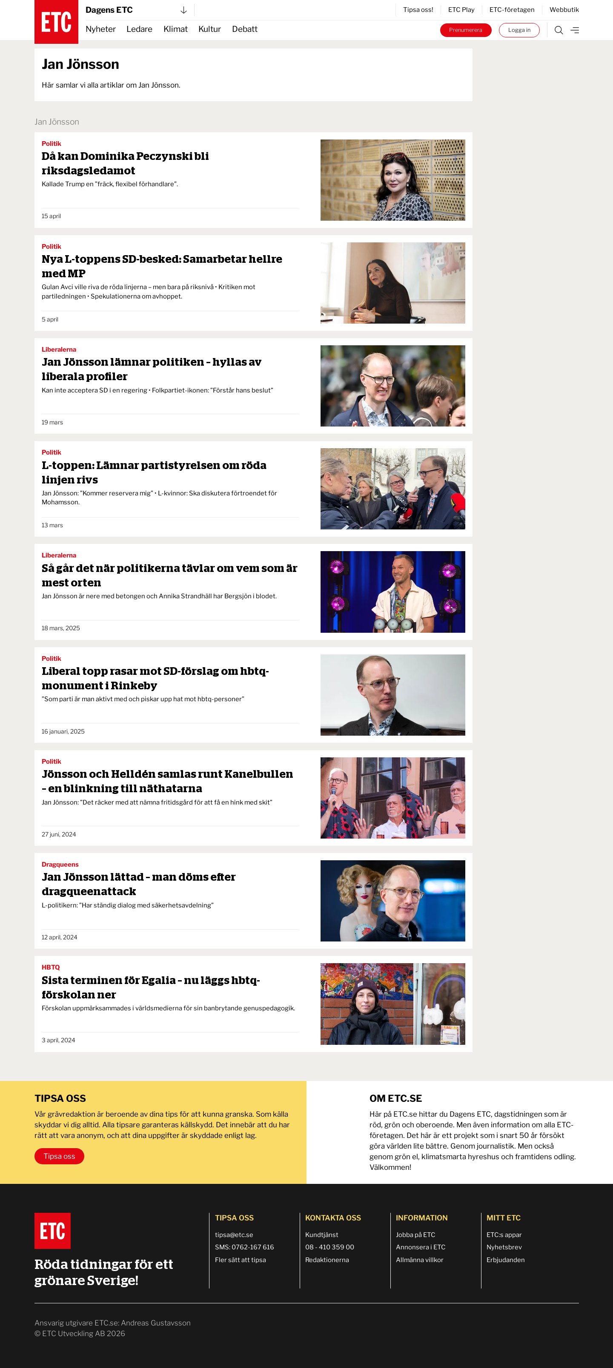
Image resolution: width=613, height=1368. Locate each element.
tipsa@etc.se (234, 1235)
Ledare (139, 29)
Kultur (209, 29)
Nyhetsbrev (504, 1247)
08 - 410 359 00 (329, 1247)
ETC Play (461, 10)
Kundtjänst (321, 1235)
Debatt (245, 29)
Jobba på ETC (415, 1235)
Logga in (519, 30)
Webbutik (564, 10)
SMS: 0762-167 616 (244, 1247)
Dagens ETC (136, 10)
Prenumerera (465, 30)
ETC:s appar (504, 1235)
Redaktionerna (327, 1260)
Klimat (175, 29)
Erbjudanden (506, 1260)
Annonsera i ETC (421, 1247)
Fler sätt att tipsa (240, 1260)
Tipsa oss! (418, 10)
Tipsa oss (59, 1156)
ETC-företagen (512, 10)
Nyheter (101, 29)
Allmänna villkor (420, 1260)
